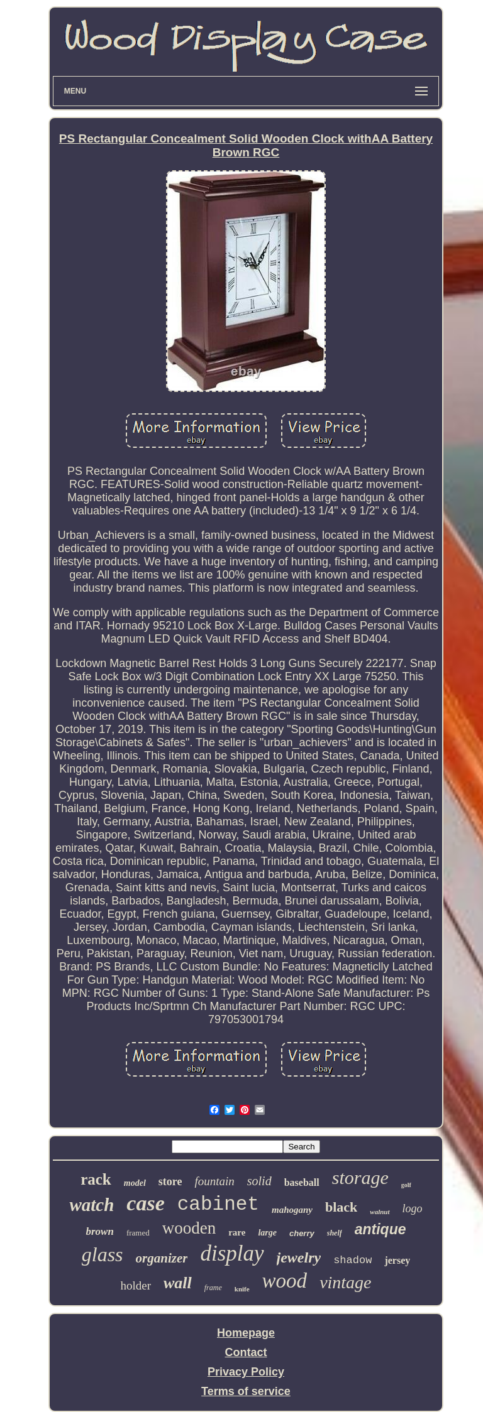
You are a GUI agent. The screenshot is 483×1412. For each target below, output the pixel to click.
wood (285, 1280)
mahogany (292, 1210)
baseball (301, 1182)
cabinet (218, 1204)
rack (95, 1179)
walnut (379, 1211)
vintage (345, 1282)
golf (406, 1184)
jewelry (299, 1257)
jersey (397, 1260)
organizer (162, 1258)
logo (412, 1208)
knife (242, 1289)
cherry (301, 1233)
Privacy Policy (246, 1372)
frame (213, 1287)
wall (178, 1283)
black (341, 1207)
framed (138, 1232)
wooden (189, 1228)
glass (102, 1254)
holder (135, 1285)
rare (236, 1232)
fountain (214, 1181)
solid (259, 1181)
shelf (334, 1233)
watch (91, 1205)
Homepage (246, 1333)
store (170, 1181)
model (135, 1183)
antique (380, 1229)
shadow (352, 1260)
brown (99, 1231)
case (145, 1203)
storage (360, 1177)
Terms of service (246, 1391)
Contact (246, 1352)
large (267, 1232)
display (232, 1253)
